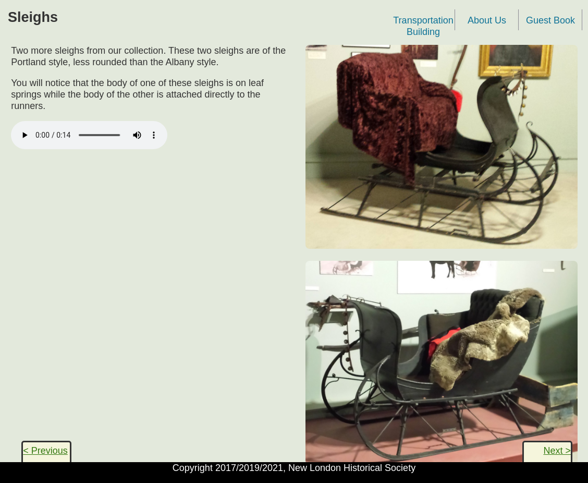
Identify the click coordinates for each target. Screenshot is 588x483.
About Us (487, 20)
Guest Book (550, 20)
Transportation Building (423, 22)
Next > (557, 450)
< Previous (45, 450)
